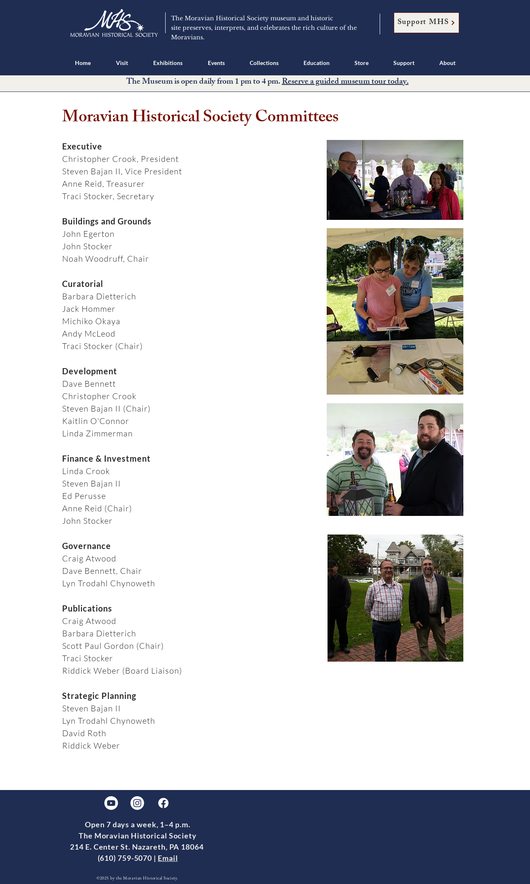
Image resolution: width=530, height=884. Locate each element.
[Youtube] (111, 803)
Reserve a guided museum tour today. (345, 82)
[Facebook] (163, 803)
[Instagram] (137, 803)
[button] (121, 62)
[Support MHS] (426, 22)
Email (168, 857)
